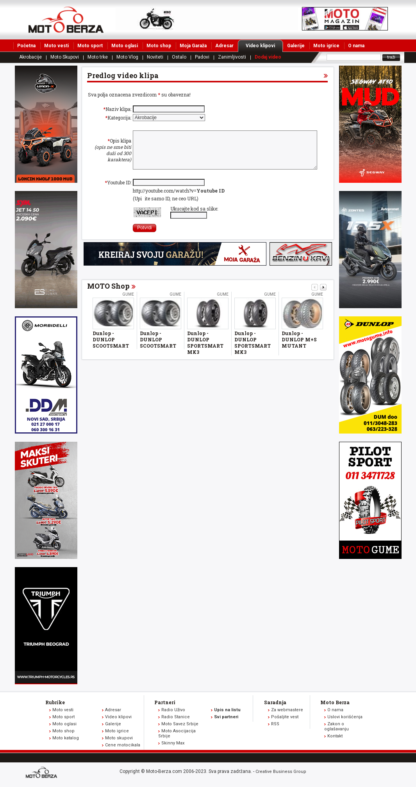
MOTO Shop (108, 294)
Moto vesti (56, 45)
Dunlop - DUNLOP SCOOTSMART (111, 347)
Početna (26, 45)
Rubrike (55, 702)
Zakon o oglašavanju (336, 726)
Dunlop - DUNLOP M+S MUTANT (299, 347)
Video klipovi (264, 45)
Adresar (224, 45)
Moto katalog (65, 738)
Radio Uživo (173, 709)
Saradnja (275, 702)
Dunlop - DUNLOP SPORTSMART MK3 (205, 350)
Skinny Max (172, 743)
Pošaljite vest (284, 716)
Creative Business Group (280, 771)
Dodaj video (268, 57)
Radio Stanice (175, 716)
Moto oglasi (124, 45)
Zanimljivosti (232, 57)
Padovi (202, 57)
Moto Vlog (127, 57)
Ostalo (179, 57)
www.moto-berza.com (42, 773)
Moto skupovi (119, 738)
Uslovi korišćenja (344, 716)
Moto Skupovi (64, 57)
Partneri (164, 702)
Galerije (296, 45)
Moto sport (90, 45)
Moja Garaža (193, 45)
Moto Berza (335, 702)
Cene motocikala (122, 745)
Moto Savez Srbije (179, 723)
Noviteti (155, 57)
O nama (356, 45)
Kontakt (335, 736)
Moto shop (158, 45)
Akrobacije (30, 57)
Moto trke (97, 57)
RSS (275, 723)
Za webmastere (287, 709)
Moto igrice (326, 45)
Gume (128, 302)
